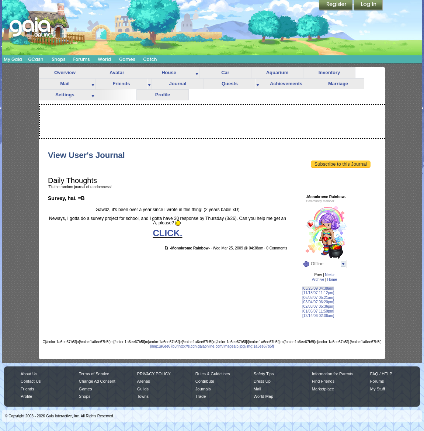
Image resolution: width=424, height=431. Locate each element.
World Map (263, 396)
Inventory (329, 72)
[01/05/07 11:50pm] (318, 311)
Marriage (338, 83)
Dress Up (262, 381)
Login (368, 5)
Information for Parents (332, 374)
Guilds (143, 389)
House (168, 72)
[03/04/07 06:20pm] (318, 302)
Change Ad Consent (97, 381)
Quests (230, 83)
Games (127, 59)
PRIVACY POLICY (154, 374)
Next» (329, 275)
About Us (29, 374)
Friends (121, 83)
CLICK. (168, 233)
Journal (178, 83)
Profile (162, 94)
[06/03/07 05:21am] (318, 298)
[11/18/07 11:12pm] (318, 293)
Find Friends (323, 381)
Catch (150, 59)
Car (225, 72)
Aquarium (277, 72)
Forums (81, 59)
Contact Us (31, 381)
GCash (36, 59)
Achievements (286, 83)
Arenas (143, 381)
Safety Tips (264, 374)
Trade (200, 396)
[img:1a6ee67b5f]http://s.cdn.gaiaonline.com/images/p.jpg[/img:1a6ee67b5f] (212, 346)
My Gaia (13, 59)
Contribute (204, 381)
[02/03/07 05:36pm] (318, 306)
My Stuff (377, 389)
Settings (64, 94)
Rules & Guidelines (212, 374)
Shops (58, 59)
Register (336, 5)
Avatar (117, 72)
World (104, 59)
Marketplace (323, 389)
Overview (65, 72)
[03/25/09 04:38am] (318, 288)
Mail (64, 83)
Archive (318, 279)
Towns (143, 396)
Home (332, 279)
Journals (203, 389)
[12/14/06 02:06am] (318, 316)
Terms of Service (94, 374)
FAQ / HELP (381, 374)
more (197, 73)
